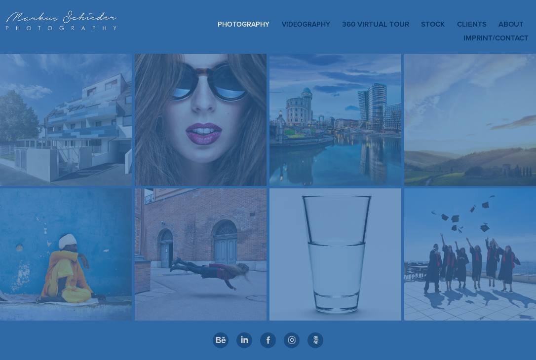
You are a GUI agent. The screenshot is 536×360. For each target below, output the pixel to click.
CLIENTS (472, 24)
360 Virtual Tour (375, 24)
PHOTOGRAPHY (243, 24)
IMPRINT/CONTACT (496, 38)
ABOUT (511, 24)
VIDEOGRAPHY (306, 24)
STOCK (433, 24)
